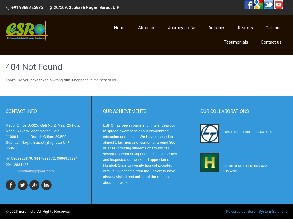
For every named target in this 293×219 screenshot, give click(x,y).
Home (120, 27)
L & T (227, 125)
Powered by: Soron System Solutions (256, 212)
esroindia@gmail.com (36, 171)
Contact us (271, 42)
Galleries (274, 27)
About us (146, 27)
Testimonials (236, 42)
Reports (245, 27)
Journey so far (182, 27)
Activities (216, 27)
